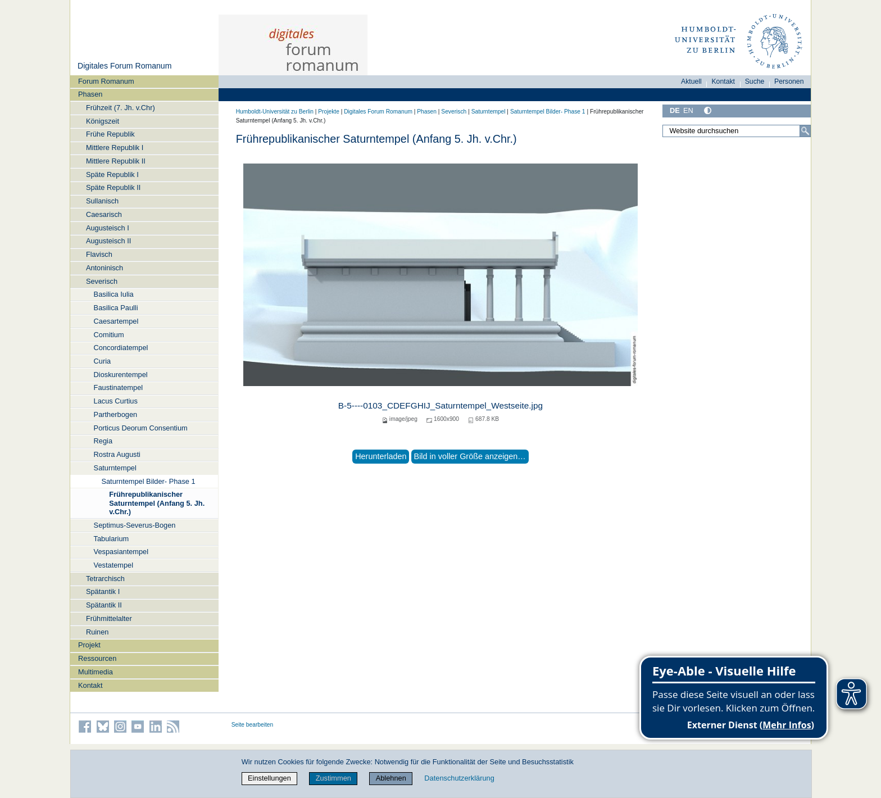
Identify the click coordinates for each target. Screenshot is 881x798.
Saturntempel (115, 468)
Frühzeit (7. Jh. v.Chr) (120, 107)
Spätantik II (104, 605)
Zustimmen (333, 778)
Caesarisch (104, 214)
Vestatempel (113, 565)
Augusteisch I (107, 228)
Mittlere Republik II (116, 161)
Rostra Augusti (117, 454)
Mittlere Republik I (114, 147)
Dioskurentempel (121, 374)
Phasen (90, 94)
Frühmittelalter (109, 618)
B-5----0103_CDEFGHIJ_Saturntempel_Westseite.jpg (440, 405)
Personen (789, 81)
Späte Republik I (112, 174)
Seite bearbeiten (252, 725)
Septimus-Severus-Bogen (135, 525)
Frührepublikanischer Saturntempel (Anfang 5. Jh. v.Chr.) (157, 503)
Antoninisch (104, 268)
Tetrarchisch (105, 578)
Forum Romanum (106, 81)
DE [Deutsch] (675, 110)
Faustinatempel (118, 387)
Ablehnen (391, 778)
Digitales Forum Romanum (124, 65)
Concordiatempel (121, 347)
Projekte (328, 111)
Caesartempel (116, 321)
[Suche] (805, 131)
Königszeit (102, 121)
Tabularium (111, 538)
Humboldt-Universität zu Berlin (275, 111)
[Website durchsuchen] (736, 131)
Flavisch (99, 254)
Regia (103, 441)
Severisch (101, 281)
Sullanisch (102, 201)
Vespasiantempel (121, 551)
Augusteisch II (108, 241)
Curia (102, 361)
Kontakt (90, 685)
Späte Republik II (113, 187)
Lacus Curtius (116, 401)
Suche (755, 81)
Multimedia (95, 672)
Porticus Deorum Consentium (141, 428)
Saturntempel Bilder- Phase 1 (148, 481)
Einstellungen (269, 778)
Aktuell (691, 81)
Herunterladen (380, 456)
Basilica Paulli (116, 307)
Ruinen (97, 632)
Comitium (109, 334)
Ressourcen (97, 658)
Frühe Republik (110, 134)
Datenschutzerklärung (459, 778)
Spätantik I (103, 591)
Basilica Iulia (114, 294)
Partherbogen (116, 414)
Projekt (89, 645)
